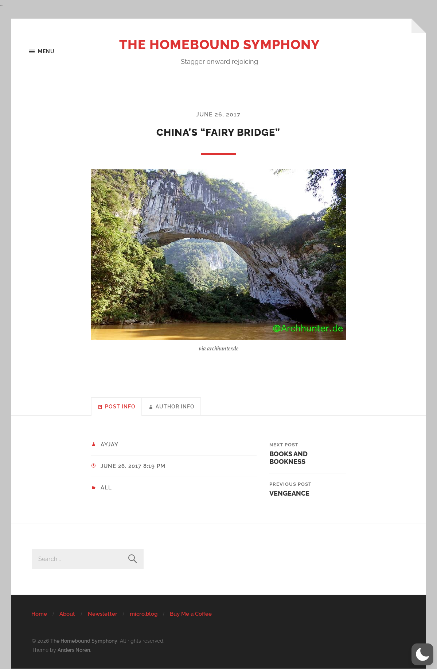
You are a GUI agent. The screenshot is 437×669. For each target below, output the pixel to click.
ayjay (109, 444)
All (106, 487)
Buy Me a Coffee (191, 614)
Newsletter (102, 614)
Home (39, 614)
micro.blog (143, 614)
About (67, 614)
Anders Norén (74, 650)
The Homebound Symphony (219, 44)
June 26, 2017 (218, 114)
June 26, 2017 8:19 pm (133, 466)
